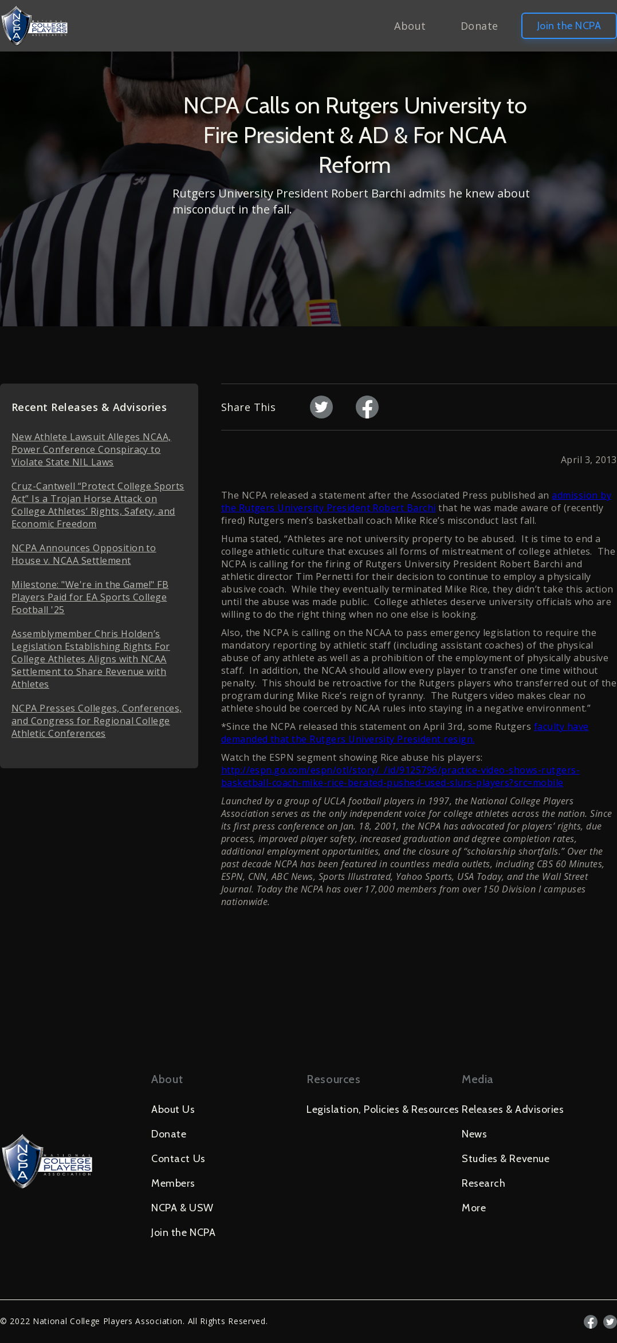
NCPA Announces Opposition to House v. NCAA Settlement (83, 554)
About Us (173, 1109)
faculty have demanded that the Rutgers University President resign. (405, 732)
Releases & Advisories (513, 1109)
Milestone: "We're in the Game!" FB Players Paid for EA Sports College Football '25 (89, 597)
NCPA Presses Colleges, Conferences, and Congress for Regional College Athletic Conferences (96, 721)
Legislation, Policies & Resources (382, 1109)
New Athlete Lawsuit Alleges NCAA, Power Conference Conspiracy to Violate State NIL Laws (91, 449)
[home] (34, 26)
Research (483, 1183)
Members (173, 1183)
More (474, 1208)
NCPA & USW (182, 1208)
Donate (479, 26)
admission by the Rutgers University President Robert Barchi (416, 501)
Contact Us (178, 1158)
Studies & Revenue (505, 1158)
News (474, 1134)
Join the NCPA (569, 25)
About (410, 26)
